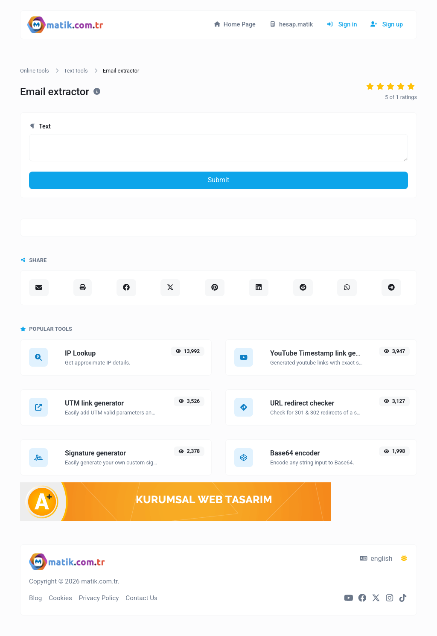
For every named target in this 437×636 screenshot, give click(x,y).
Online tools (34, 70)
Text (40, 126)
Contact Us (141, 598)
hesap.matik (291, 24)
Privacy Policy (99, 598)
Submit (218, 180)
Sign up (386, 24)
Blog (35, 598)
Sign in (341, 24)
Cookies (60, 598)
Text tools (76, 70)
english (376, 558)
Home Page (235, 24)
